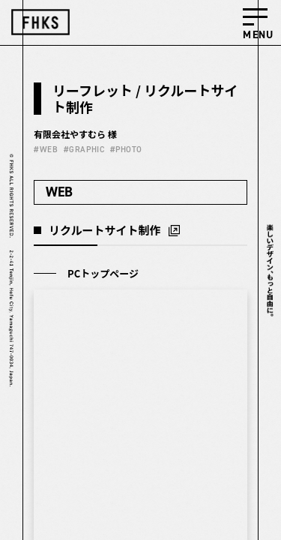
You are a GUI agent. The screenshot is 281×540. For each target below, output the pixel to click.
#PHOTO (126, 149)
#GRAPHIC (84, 149)
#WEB (46, 149)
